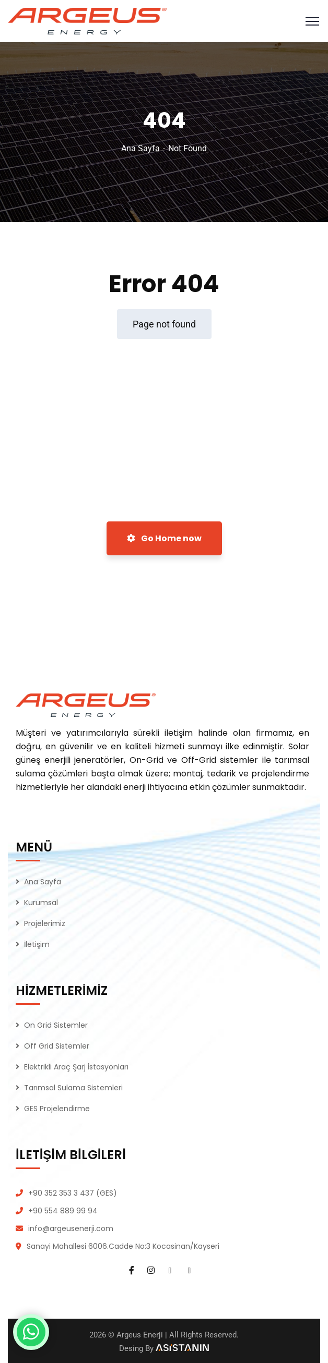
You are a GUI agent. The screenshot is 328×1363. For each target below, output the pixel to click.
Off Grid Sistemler (56, 1046)
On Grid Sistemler (56, 1025)
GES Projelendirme (57, 1108)
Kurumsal (41, 902)
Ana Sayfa (140, 148)
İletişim (37, 944)
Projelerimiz (44, 923)
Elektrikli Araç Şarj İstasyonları (76, 1067)
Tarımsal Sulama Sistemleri (73, 1087)
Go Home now (164, 538)
